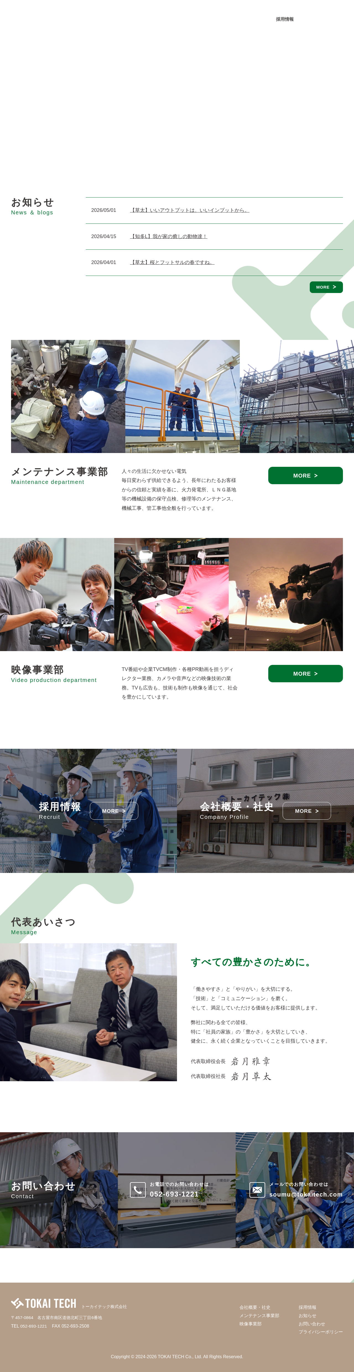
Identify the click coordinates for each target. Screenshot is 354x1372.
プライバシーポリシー (321, 1332)
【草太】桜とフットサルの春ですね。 (172, 262)
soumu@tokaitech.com (300, 1194)
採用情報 (285, 19)
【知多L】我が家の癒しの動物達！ (168, 236)
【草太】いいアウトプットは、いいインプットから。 (189, 210)
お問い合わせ (325, 19)
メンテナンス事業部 (182, 20)
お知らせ (250, 20)
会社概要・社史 (255, 1307)
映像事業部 (221, 20)
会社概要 (144, 20)
